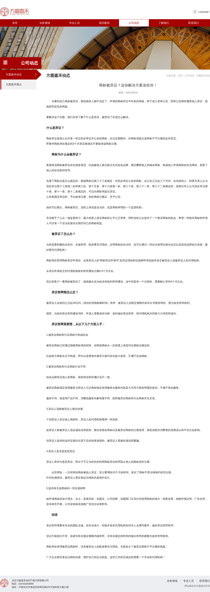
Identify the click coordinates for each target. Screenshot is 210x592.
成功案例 (104, 22)
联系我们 (193, 22)
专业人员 (74, 22)
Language (204, 11)
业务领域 (44, 22)
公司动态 (134, 22)
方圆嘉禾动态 (21, 75)
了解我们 (163, 22)
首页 (15, 22)
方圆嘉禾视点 (21, 84)
